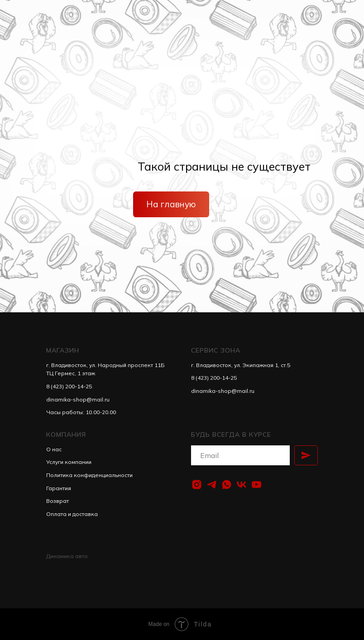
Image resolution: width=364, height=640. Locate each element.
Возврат (57, 500)
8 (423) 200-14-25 (69, 386)
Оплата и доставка (72, 514)
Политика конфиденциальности (89, 475)
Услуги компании (68, 462)
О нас (54, 449)
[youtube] (256, 484)
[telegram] (211, 484)
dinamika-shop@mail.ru (78, 399)
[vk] (241, 484)
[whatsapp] (226, 484)
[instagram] (196, 484)
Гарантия (58, 488)
